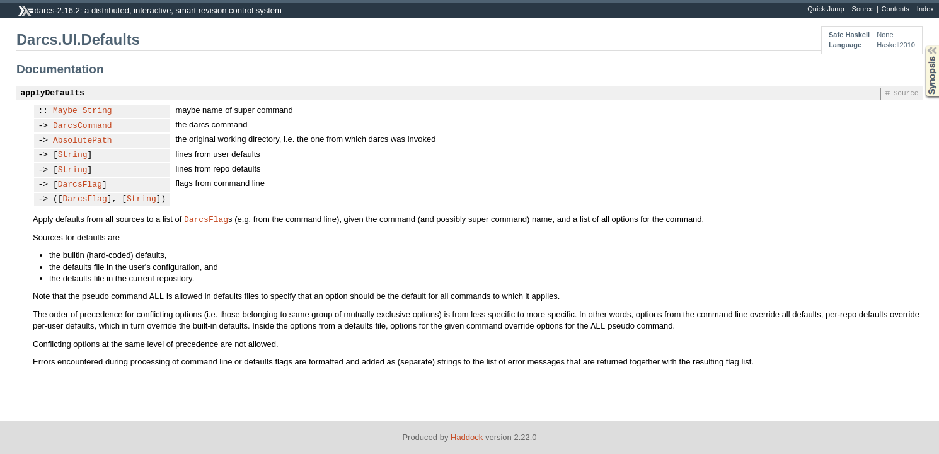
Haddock (467, 437)
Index (925, 9)
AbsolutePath (82, 140)
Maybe (65, 111)
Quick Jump (825, 9)
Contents (895, 9)
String (97, 111)
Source (863, 9)
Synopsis (922, 45)
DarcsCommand (82, 126)
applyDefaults (52, 93)
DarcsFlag (80, 184)
